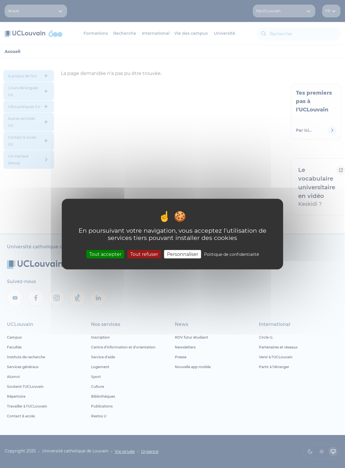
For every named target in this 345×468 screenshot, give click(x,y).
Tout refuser (144, 254)
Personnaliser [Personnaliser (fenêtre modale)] (182, 254)
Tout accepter (105, 254)
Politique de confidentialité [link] (231, 254)
